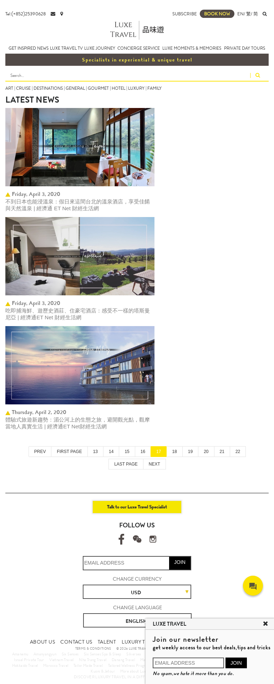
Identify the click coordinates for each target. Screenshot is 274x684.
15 (127, 451)
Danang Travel (123, 660)
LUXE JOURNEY (99, 48)
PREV (40, 451)
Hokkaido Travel (25, 665)
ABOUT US (42, 641)
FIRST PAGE (69, 451)
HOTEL (118, 88)
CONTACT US (76, 641)
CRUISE (23, 88)
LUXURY (136, 88)
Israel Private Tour (29, 660)
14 (111, 451)
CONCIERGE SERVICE (138, 48)
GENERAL (75, 88)
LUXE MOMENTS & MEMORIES (191, 48)
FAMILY (154, 88)
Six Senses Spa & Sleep (102, 654)
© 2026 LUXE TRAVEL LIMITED (140, 648)
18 (174, 451)
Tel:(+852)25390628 (25, 13)
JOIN (180, 562)
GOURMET (98, 88)
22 (237, 451)
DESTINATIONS (48, 88)
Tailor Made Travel (88, 665)
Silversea (133, 654)
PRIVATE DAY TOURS (244, 48)
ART (9, 88)
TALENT (107, 641)
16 (143, 451)
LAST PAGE (126, 464)
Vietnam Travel (61, 660)
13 (95, 451)
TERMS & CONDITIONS (93, 648)
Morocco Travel (55, 665)
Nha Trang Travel (92, 660)
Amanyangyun (45, 654)
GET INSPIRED (22, 48)
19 (190, 451)
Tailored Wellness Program (129, 665)
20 (206, 451)
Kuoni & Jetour (103, 671)
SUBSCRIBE (184, 13)
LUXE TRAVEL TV (66, 48)
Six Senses (70, 654)
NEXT (154, 464)
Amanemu (20, 654)
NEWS (43, 48)
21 (222, 451)
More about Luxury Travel (141, 671)
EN (240, 13)
